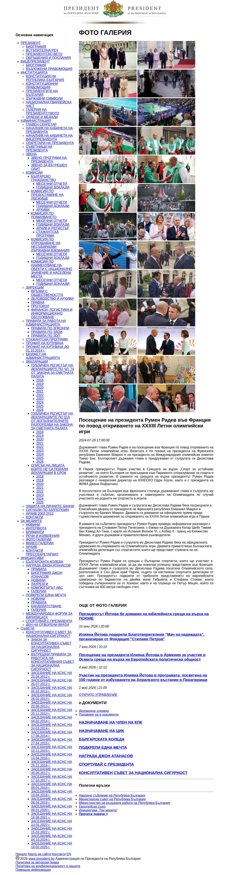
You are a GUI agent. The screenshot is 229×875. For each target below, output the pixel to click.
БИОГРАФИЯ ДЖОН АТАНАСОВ (46, 574)
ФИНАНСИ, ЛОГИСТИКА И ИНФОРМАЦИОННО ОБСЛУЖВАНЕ (52, 313)
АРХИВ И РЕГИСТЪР (52, 228)
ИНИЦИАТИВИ (32, 558)
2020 (40, 387)
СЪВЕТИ (27, 628)
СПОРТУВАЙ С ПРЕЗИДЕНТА (49, 621)
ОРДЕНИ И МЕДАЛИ (42, 117)
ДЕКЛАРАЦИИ (37, 361)
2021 (40, 391)
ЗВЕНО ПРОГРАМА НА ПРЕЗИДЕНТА (49, 159)
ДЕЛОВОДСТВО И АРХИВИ (52, 298)
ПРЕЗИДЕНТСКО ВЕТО (44, 54)
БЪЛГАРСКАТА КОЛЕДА (44, 562)
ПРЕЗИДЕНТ (31, 43)
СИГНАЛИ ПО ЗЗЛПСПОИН (47, 510)
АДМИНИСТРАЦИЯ (36, 120)
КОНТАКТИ (34, 517)
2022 (40, 395)
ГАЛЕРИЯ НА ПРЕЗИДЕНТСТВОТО (42, 111)
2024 (40, 402)
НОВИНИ (33, 524)
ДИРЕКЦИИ (35, 287)
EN (68, 854)
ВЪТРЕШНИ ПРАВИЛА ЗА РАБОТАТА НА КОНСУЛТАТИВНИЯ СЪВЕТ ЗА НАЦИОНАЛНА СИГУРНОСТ (52, 662)
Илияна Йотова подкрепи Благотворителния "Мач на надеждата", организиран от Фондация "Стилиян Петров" (142, 636)
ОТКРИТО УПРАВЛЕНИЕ (98, 694)
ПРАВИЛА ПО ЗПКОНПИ (50, 328)
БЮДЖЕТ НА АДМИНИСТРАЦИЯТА (43, 356)
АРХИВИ (43, 209)
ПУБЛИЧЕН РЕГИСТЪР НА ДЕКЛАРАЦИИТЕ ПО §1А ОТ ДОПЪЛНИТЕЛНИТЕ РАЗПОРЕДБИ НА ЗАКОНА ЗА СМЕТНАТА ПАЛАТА (52, 421)
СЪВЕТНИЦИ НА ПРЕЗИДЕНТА (39, 148)
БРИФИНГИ (35, 532)
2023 (40, 398)
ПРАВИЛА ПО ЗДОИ (46, 332)
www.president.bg (41, 858)
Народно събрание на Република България (112, 795)
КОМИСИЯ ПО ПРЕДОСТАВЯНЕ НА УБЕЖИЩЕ (47, 194)
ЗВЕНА (31, 154)
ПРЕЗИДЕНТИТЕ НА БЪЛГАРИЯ (42, 93)
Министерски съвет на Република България (112, 799)
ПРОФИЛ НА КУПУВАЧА (44, 343)
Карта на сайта (39, 854)
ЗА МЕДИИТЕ (31, 521)
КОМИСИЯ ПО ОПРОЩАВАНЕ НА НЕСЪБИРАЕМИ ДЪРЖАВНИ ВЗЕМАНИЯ (50, 245)
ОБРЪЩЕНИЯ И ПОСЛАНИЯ (48, 58)
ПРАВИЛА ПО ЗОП (45, 335)
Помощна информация (33, 870)
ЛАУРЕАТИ (39, 584)
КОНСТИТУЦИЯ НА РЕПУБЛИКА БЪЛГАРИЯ (45, 78)
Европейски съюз (92, 806)
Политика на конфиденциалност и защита (48, 866)
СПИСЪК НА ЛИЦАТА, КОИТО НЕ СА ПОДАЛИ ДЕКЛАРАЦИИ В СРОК (49, 469)
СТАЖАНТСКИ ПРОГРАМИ (47, 339)
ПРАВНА (38, 302)
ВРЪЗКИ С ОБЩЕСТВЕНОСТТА (47, 293)
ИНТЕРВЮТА (36, 528)
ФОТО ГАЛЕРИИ (39, 539)
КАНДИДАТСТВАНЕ (46, 606)
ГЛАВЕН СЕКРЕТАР (41, 124)
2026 (40, 410)
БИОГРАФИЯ (36, 46)
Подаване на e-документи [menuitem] (99, 714)
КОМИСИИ (34, 172)
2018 (40, 380)
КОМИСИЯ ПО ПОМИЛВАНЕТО (44, 215)
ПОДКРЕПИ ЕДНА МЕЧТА (46, 595)
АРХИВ (31, 547)
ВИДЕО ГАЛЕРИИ (40, 543)
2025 (40, 406)
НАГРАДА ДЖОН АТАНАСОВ (48, 565)
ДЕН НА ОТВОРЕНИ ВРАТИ (47, 624)
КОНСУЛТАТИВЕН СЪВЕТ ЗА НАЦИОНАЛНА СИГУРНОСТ (49, 634)
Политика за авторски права (37, 862)
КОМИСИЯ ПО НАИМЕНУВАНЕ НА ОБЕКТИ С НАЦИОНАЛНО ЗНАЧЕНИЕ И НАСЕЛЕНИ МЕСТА (51, 269)
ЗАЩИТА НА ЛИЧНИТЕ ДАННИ (50, 506)
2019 (40, 384)
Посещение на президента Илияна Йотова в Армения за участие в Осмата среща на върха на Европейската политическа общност (142, 657)
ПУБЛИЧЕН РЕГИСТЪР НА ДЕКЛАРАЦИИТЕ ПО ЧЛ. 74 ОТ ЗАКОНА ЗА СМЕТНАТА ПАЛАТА (52, 371)
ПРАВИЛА (39, 569)
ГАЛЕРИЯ (38, 591)
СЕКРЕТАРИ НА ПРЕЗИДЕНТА (50, 143)
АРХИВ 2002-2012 (40, 513)
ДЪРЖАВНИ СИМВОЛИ (44, 98)
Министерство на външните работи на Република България (124, 803)
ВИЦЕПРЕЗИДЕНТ (35, 61)
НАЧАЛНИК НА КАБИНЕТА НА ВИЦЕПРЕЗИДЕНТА (49, 137)
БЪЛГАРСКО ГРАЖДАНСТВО (43, 178)
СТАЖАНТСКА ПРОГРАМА (47, 233)
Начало (21, 854)
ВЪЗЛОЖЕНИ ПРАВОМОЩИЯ (49, 69)
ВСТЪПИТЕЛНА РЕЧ (42, 50)
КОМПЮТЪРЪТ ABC (47, 587)
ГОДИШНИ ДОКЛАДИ (52, 187)
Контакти (59, 854)
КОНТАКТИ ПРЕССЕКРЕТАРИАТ (42, 552)
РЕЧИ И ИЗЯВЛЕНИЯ (43, 536)
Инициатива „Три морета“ (98, 810)
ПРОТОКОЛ (40, 306)
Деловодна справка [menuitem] (94, 711)
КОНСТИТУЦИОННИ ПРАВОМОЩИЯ (42, 85)
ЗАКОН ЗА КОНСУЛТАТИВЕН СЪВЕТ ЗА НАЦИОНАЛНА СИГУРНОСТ (51, 645)
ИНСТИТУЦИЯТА (34, 72)
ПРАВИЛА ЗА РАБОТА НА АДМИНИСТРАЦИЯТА (46, 322)
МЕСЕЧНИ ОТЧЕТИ (51, 184)
